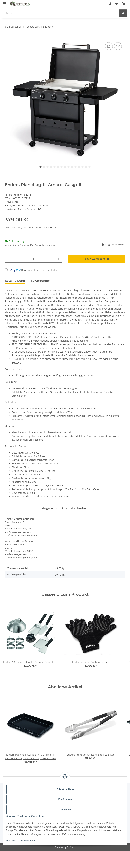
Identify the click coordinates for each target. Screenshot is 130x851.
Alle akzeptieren (65, 789)
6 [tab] (58, 167)
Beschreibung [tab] (15, 280)
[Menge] (33, 258)
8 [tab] (65, 167)
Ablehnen (65, 809)
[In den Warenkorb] (7, 38)
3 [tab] (47, 167)
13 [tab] (82, 167)
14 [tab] (86, 167)
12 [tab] (79, 167)
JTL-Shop (71, 847)
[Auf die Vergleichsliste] (109, 46)
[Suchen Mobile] (61, 13)
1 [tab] (40, 167)
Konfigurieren (65, 799)
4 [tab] (51, 167)
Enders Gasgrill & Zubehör (33, 205)
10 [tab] (72, 167)
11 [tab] (75, 167)
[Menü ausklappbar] (4, 2)
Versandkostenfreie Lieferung (40, 227)
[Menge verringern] (9, 258)
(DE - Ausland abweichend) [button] (43, 244)
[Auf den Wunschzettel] (118, 46)
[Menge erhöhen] (58, 258)
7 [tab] (61, 167)
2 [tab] (44, 167)
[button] (110, 3)
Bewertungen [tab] (41, 280)
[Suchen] (123, 13)
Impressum (12, 840)
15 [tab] (89, 167)
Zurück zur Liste (15, 26)
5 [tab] (54, 167)
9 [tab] (68, 167)
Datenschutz (28, 840)
